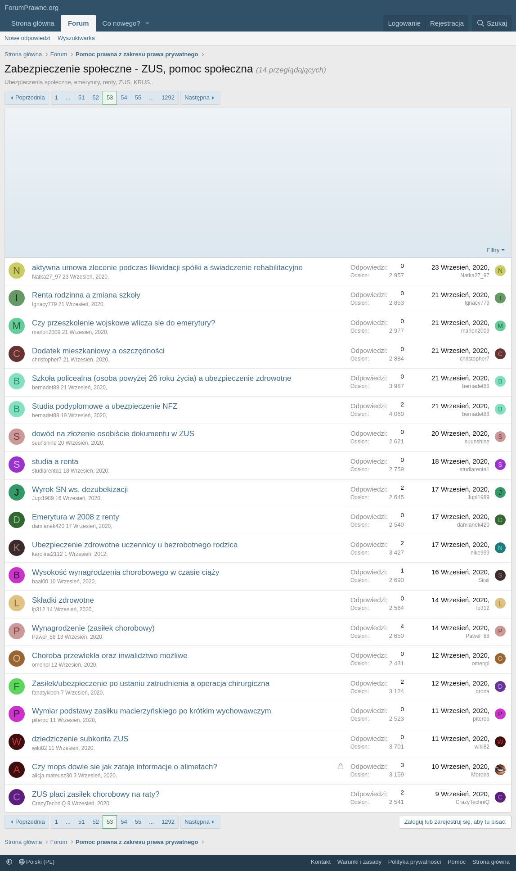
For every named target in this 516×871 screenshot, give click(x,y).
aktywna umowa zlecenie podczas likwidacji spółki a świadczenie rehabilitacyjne (167, 267)
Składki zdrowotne (63, 600)
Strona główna (32, 23)
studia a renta (55, 461)
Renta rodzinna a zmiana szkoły (86, 295)
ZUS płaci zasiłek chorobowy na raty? (95, 794)
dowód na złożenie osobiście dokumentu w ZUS (113, 433)
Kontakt (321, 861)
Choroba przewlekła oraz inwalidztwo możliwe (110, 655)
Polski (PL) (36, 861)
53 (110, 97)
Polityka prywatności (414, 861)
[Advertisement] (258, 178)
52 (95, 97)
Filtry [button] (493, 250)
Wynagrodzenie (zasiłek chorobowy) (93, 628)
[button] (147, 23)
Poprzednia (30, 97)
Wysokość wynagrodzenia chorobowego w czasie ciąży (126, 572)
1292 (168, 97)
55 (138, 97)
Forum (78, 23)
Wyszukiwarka (76, 38)
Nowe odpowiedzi (27, 38)
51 (81, 97)
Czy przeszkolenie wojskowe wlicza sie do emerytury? (123, 323)
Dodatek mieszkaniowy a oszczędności (98, 351)
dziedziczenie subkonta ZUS (80, 739)
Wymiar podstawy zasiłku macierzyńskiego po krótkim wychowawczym (151, 711)
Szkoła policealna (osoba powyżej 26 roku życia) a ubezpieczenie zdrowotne (161, 378)
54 (124, 97)
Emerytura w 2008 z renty (75, 517)
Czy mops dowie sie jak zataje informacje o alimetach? (124, 767)
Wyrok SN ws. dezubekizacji (80, 489)
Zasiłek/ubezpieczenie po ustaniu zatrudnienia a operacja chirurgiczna (150, 683)
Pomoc (457, 861)
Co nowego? (121, 23)
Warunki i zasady (359, 861)
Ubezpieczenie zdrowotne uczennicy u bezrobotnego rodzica (135, 545)
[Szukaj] (492, 23)
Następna (197, 97)
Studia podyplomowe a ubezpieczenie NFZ (104, 406)
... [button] (68, 97)
